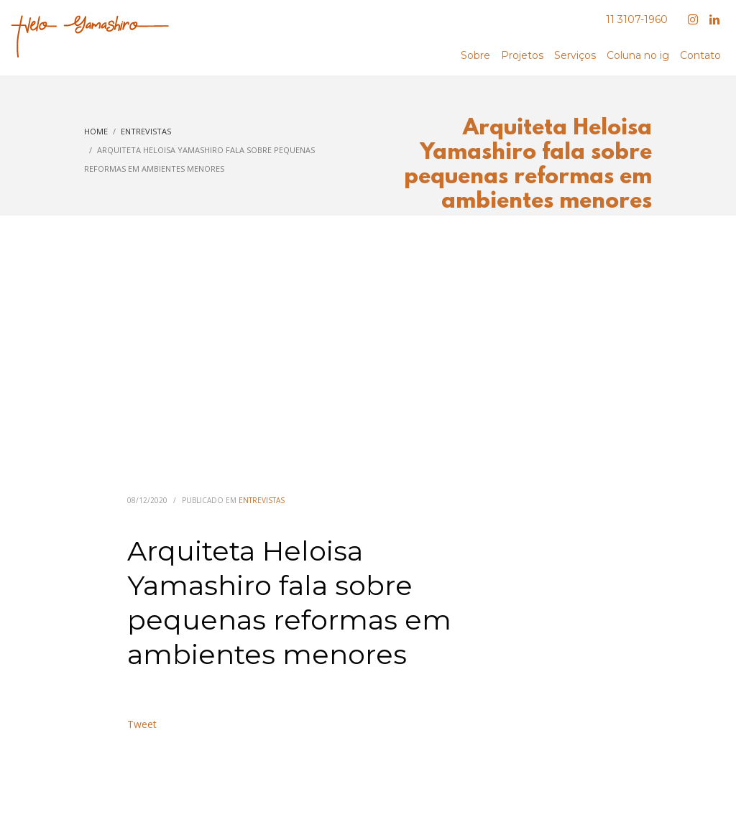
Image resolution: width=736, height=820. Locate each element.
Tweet (142, 724)
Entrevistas (262, 500)
